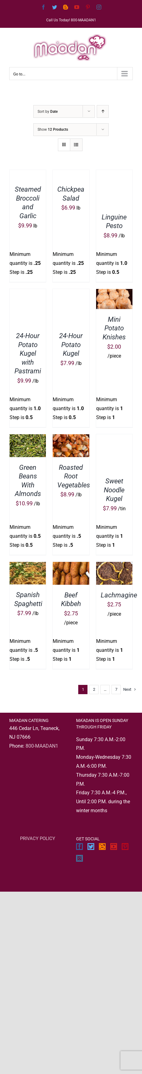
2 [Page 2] (94, 689)
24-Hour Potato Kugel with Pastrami (27, 353)
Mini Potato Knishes (114, 328)
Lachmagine (119, 595)
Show (53, 129)
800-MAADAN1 (42, 746)
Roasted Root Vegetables (73, 476)
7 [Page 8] (116, 689)
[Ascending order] (103, 111)
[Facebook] (79, 846)
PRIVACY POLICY (37, 838)
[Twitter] (90, 846)
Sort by (48, 111)
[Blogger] (102, 846)
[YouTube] (113, 846)
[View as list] (76, 145)
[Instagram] (79, 858)
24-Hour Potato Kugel (71, 344)
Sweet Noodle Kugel (114, 490)
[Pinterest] (125, 846)
